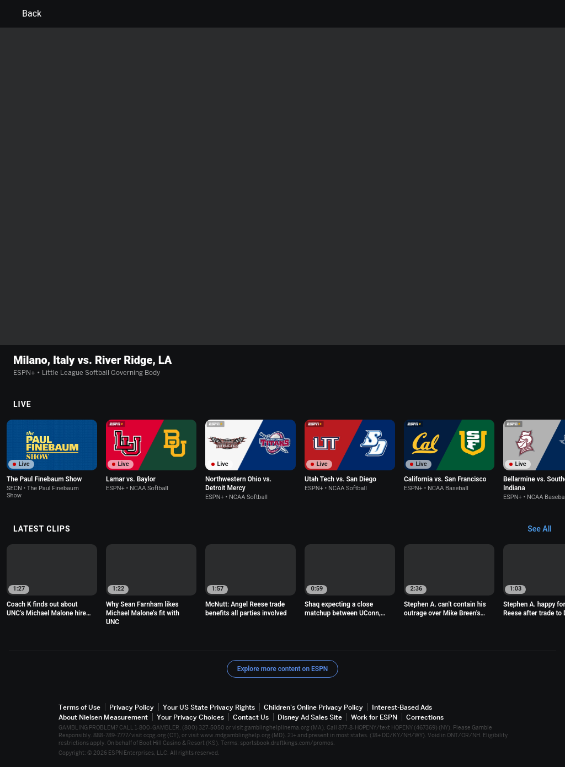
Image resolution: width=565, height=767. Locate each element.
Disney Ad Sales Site (310, 717)
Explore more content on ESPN (282, 669)
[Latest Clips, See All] (545, 529)
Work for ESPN (374, 717)
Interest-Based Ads (402, 707)
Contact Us (251, 717)
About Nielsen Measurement (103, 717)
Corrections (425, 717)
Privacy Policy (131, 707)
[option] (52, 459)
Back (25, 13)
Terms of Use (79, 707)
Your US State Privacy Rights (209, 707)
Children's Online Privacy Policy (313, 707)
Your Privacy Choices (190, 717)
